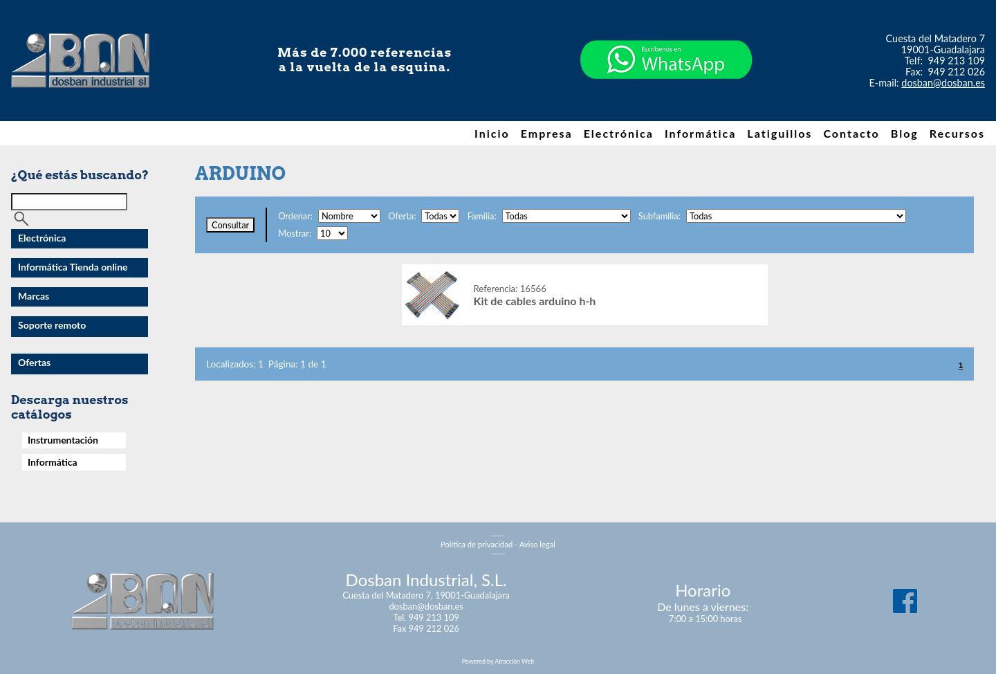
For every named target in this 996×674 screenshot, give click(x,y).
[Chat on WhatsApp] (666, 103)
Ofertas (34, 362)
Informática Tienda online (73, 267)
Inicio (492, 133)
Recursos (957, 133)
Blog (905, 133)
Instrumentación (63, 440)
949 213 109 (957, 60)
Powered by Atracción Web (498, 661)
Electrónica (619, 133)
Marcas (33, 296)
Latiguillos (779, 133)
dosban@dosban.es (943, 83)
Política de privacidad (477, 544)
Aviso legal (537, 544)
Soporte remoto (52, 325)
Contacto (851, 133)
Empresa (547, 133)
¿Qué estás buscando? (80, 174)
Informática (700, 133)
